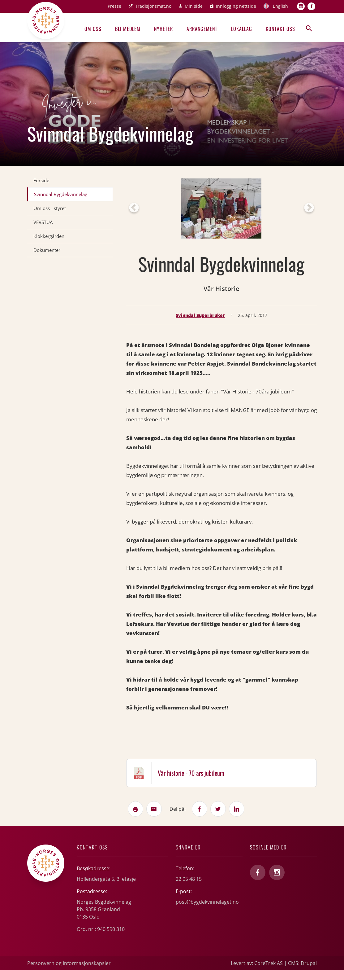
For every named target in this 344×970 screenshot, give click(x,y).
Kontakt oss (280, 29)
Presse (114, 6)
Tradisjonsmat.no (153, 6)
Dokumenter (46, 250)
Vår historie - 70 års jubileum (191, 773)
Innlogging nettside (236, 6)
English (280, 6)
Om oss (92, 29)
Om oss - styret (49, 208)
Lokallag (241, 29)
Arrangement (202, 29)
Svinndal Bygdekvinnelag (60, 194)
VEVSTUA (43, 222)
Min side (194, 6)
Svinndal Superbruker (200, 315)
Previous (134, 208)
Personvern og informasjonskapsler (69, 963)
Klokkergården (48, 236)
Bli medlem (127, 29)
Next (309, 208)
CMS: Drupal (302, 963)
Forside (41, 180)
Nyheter (163, 29)
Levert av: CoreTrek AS (257, 963)
